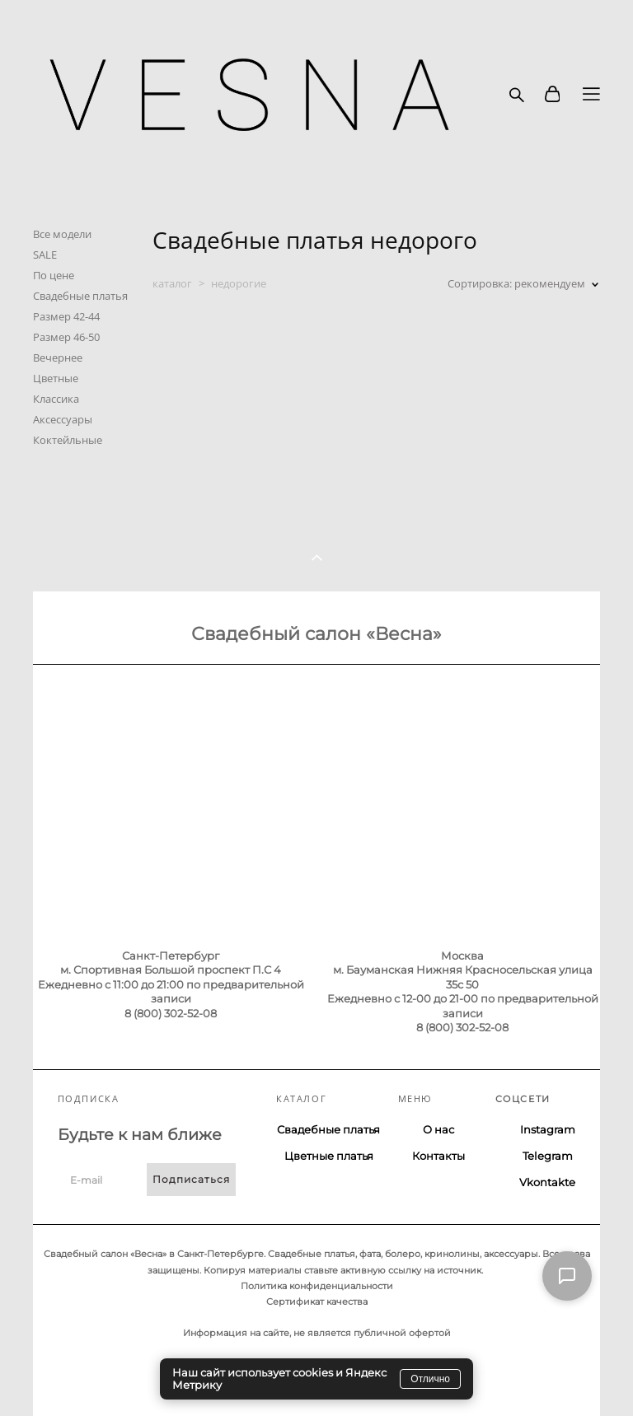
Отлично (430, 1379)
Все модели (62, 234)
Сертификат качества (317, 1301)
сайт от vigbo (65, 1376)
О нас (438, 1129)
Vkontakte (547, 1182)
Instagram (547, 1129)
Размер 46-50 (66, 336)
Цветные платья (328, 1155)
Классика (56, 398)
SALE (45, 254)
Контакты (438, 1155)
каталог (172, 283)
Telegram (548, 1155)
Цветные (55, 378)
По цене (53, 275)
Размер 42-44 (66, 316)
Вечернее (57, 357)
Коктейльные (67, 439)
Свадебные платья (80, 295)
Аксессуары (62, 419)
